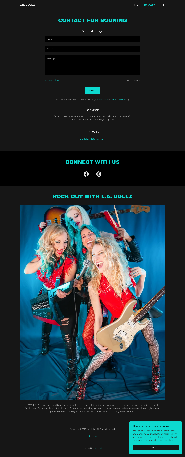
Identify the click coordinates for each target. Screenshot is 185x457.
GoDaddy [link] (98, 448)
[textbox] (92, 39)
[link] (27, 5)
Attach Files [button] (53, 80)
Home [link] (136, 5)
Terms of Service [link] (118, 100)
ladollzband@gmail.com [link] (92, 139)
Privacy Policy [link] (102, 100)
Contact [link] (149, 5)
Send (92, 90)
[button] (162, 4)
